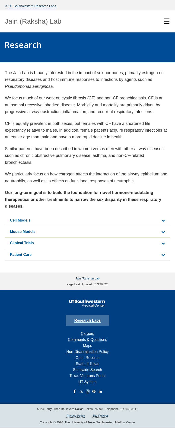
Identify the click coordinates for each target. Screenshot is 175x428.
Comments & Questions (87, 340)
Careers (87, 334)
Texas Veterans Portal (88, 376)
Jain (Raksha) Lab (33, 21)
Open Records (87, 358)
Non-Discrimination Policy (87, 352)
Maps (87, 346)
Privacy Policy (76, 415)
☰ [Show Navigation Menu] (166, 21)
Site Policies (100, 415)
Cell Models (20, 220)
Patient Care (21, 255)
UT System (87, 382)
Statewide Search (87, 370)
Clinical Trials (22, 243)
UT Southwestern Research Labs (32, 6)
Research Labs (87, 320)
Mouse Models (22, 232)
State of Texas (87, 364)
